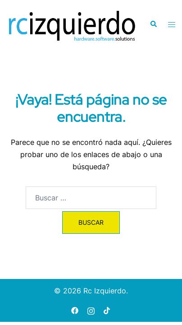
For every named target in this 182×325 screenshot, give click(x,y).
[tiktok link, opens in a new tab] (107, 309)
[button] (153, 24)
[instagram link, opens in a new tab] (91, 309)
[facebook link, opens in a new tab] (74, 309)
